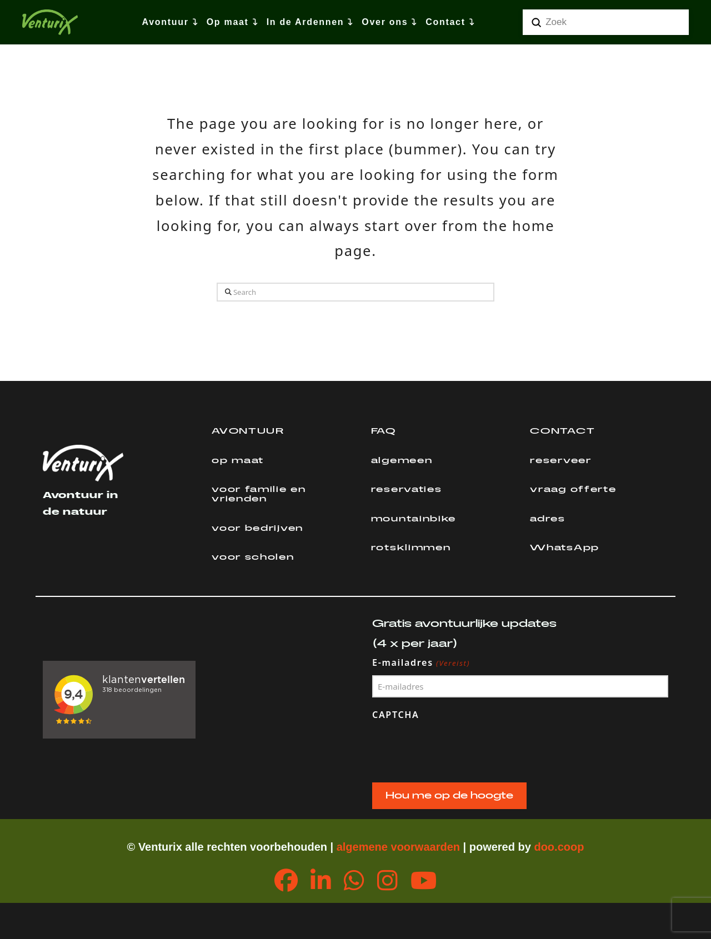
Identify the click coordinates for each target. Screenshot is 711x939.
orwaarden (432, 847)
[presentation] (456, 748)
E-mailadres (421, 663)
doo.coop (559, 847)
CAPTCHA (395, 715)
